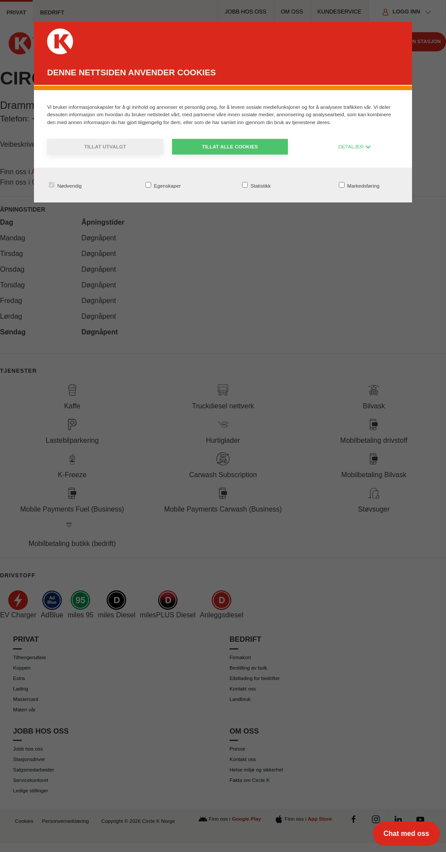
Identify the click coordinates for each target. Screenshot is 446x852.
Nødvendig (65, 185)
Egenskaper (163, 185)
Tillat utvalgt (105, 146)
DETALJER (355, 146)
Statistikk (256, 185)
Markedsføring (359, 185)
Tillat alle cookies (230, 146)
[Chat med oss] (406, 834)
